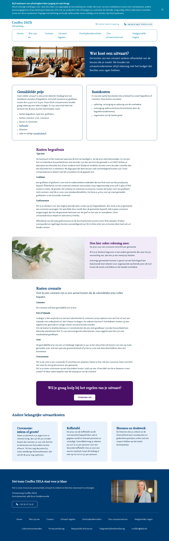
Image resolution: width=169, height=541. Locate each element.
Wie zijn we (32, 35)
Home (20, 33)
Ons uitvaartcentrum (114, 35)
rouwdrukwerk (39, 133)
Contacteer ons (84, 397)
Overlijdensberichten (90, 33)
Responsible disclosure (81, 528)
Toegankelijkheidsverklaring (112, 528)
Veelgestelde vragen (139, 35)
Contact (49, 33)
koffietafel (23, 125)
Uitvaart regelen (62, 35)
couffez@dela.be (139, 528)
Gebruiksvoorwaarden (32, 528)
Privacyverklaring (56, 528)
